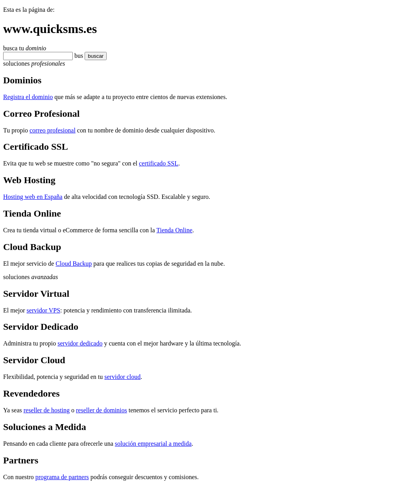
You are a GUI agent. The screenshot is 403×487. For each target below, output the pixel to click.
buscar (93, 56)
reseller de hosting (47, 410)
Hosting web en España (33, 196)
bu (77, 55)
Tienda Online (174, 230)
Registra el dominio (28, 97)
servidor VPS (44, 310)
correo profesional (53, 130)
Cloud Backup (73, 263)
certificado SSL (158, 163)
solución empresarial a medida (153, 443)
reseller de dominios (101, 410)
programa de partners (62, 477)
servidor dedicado (79, 343)
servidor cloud (122, 376)
